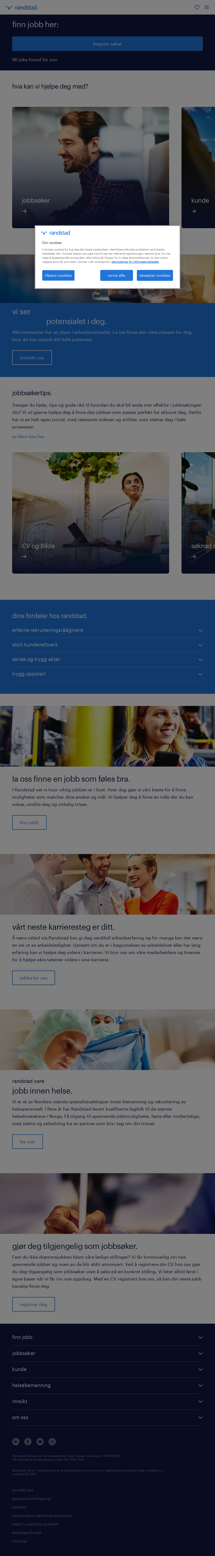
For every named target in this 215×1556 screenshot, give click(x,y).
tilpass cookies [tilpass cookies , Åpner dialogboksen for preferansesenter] (58, 275)
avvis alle (116, 275)
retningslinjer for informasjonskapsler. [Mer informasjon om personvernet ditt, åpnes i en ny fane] (135, 261)
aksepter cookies (155, 275)
